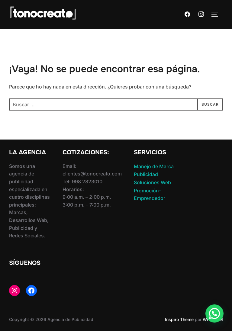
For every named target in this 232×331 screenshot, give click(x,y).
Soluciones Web (152, 182)
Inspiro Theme (179, 319)
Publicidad (146, 174)
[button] (214, 313)
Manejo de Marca (154, 166)
